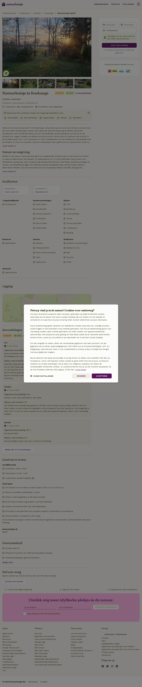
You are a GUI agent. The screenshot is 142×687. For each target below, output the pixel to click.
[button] (41, 376)
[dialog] (71, 343)
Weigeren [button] (80, 376)
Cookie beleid (81, 369)
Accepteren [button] (101, 376)
